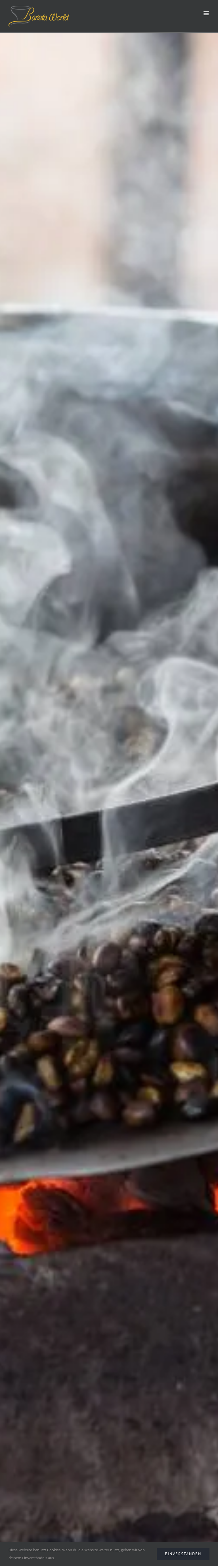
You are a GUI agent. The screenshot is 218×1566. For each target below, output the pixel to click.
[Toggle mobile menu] (206, 13)
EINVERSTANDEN (183, 1553)
